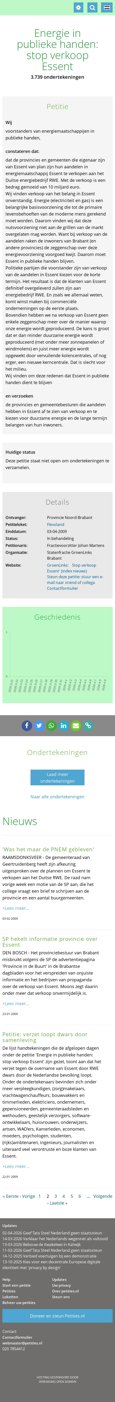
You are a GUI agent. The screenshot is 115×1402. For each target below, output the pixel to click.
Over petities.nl (65, 1291)
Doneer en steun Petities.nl (57, 1316)
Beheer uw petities (18, 1302)
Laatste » (58, 1203)
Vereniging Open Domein (57, 1382)
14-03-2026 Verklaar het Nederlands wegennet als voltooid (55, 1238)
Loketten (10, 1296)
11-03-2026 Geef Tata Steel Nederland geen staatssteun (52, 1250)
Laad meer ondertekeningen (57, 777)
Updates (59, 1279)
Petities (8, 1291)
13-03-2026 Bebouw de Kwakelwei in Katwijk (41, 1244)
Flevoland (55, 524)
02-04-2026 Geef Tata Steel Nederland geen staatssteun (52, 1233)
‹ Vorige (27, 1196)
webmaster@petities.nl (22, 1343)
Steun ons (61, 1296)
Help (6, 1279)
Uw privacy (61, 1285)
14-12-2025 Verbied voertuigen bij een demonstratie (49, 1256)
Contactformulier (62, 588)
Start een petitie (16, 1285)
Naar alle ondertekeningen (57, 796)
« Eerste (10, 1196)
